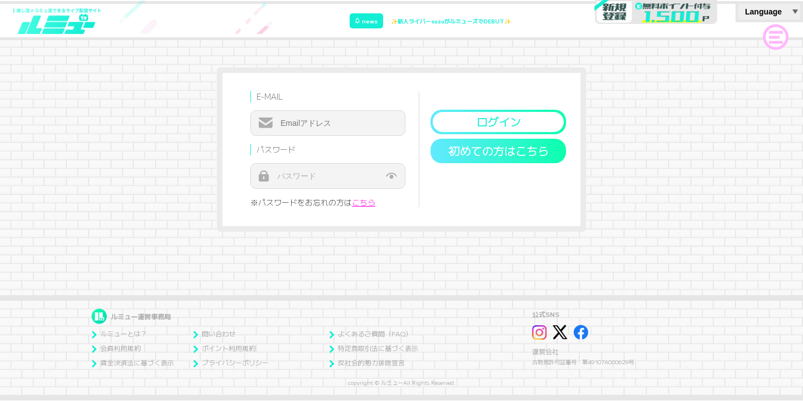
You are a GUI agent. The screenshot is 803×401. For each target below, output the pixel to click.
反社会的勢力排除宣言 (367, 362)
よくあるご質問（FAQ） (370, 333)
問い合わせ (214, 333)
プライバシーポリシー (231, 362)
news (366, 21)
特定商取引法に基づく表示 (373, 348)
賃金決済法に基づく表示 (132, 362)
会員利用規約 (116, 348)
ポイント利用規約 (224, 348)
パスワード (276, 149)
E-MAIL (270, 96)
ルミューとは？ (119, 333)
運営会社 (545, 351)
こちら (363, 202)
